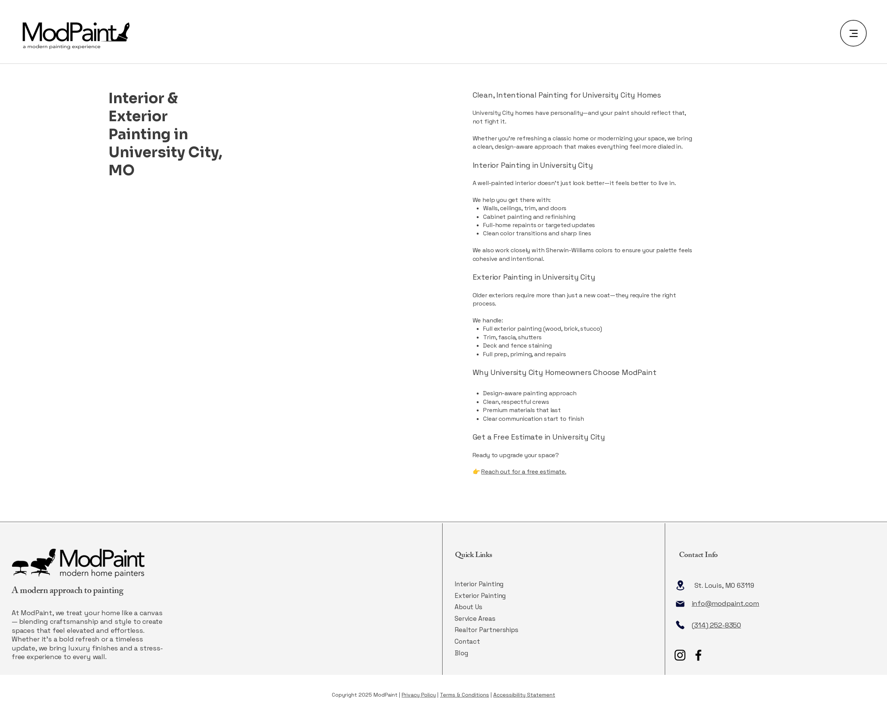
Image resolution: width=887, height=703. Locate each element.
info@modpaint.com (725, 603)
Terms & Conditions (464, 694)
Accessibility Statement (524, 694)
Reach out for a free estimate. (523, 472)
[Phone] (680, 625)
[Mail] (680, 603)
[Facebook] (698, 655)
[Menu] (853, 33)
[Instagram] (680, 655)
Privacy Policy (419, 694)
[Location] (680, 585)
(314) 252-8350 (716, 625)
